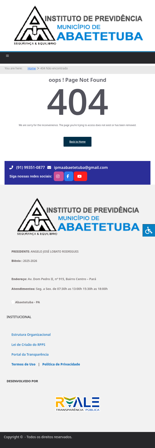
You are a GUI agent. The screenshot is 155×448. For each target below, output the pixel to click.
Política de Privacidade (61, 364)
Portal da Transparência (30, 354)
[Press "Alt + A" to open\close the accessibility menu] (149, 230)
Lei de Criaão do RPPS (28, 345)
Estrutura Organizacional (31, 334)
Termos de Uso (23, 364)
